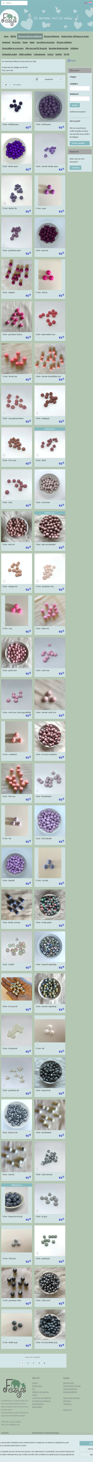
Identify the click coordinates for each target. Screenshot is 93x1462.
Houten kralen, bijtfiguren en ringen (75, 36)
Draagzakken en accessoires (12, 48)
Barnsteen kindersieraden (58, 48)
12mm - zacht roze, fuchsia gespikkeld (16, 712)
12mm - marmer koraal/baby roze (48, 376)
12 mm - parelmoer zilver (11, 1300)
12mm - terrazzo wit (9, 1006)
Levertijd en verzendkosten (41, 1398)
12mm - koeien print (10, 1132)
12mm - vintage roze (10, 586)
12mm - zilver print (43, 1300)
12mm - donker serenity (11, 922)
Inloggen (75, 105)
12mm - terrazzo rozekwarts (46, 754)
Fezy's (72, 60)
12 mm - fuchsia (41, 292)
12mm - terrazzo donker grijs (46, 1342)
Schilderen (74, 48)
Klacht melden (37, 1407)
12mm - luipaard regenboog (46, 964)
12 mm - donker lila (9, 208)
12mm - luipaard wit (43, 1090)
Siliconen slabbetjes (64, 42)
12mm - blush (41, 460)
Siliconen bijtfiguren (51, 36)
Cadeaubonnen (39, 54)
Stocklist (58, 54)
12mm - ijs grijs (41, 1216)
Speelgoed (6, 42)
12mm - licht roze (8, 796)
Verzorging (16, 42)
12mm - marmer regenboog (46, 1006)
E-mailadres (74, 84)
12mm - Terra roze (9, 460)
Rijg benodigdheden (70, 1392)
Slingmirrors (67, 1404)
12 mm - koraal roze (9, 376)
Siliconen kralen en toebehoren (30, 36)
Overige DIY (67, 1410)
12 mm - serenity (42, 880)
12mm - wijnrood (42, 250)
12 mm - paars (41, 208)
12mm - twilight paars (10, 124)
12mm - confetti (8, 964)
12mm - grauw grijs (43, 1258)
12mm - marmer (8, 1174)
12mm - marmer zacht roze (46, 712)
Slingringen (67, 1401)
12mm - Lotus (7, 502)
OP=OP (66, 54)
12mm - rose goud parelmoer (13, 418)
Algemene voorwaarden (40, 1392)
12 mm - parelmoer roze (45, 586)
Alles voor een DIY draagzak (36, 48)
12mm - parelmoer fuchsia (12, 334)
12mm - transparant (9, 1048)
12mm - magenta (8, 292)
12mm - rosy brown (43, 502)
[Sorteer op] (48, 79)
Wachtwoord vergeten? (78, 112)
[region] (30, 1448)
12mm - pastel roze (9, 670)
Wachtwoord (74, 94)
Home (6, 36)
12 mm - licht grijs (9, 1258)
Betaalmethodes (38, 1404)
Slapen (25, 42)
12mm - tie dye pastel (43, 922)
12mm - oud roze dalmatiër (46, 544)
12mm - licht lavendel (44, 838)
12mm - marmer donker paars (47, 166)
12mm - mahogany (42, 418)
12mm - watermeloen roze (45, 334)
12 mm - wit (40, 1048)
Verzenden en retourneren (41, 1401)
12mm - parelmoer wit (10, 1090)
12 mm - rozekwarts (9, 754)
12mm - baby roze (42, 628)
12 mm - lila (6, 838)
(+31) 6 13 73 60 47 (15, 1422)
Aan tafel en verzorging (46, 42)
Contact (50, 54)
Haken (32, 42)
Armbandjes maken (9, 54)
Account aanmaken (78, 143)
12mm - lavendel (8, 880)
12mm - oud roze (8, 544)
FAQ (33, 1389)
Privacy (34, 1395)
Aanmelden (75, 168)
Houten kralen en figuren (72, 1386)
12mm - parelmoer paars (11, 250)
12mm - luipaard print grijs (12, 1216)
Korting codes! (37, 1386)
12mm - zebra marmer (44, 1174)
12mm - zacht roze (42, 670)
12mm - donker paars (10, 166)
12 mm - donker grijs (10, 1342)
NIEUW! (13, 36)
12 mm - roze (7, 628)
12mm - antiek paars (43, 124)
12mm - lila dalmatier (44, 796)
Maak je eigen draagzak (71, 1398)
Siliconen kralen (68, 1383)
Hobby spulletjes (25, 54)
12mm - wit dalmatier (44, 1132)
